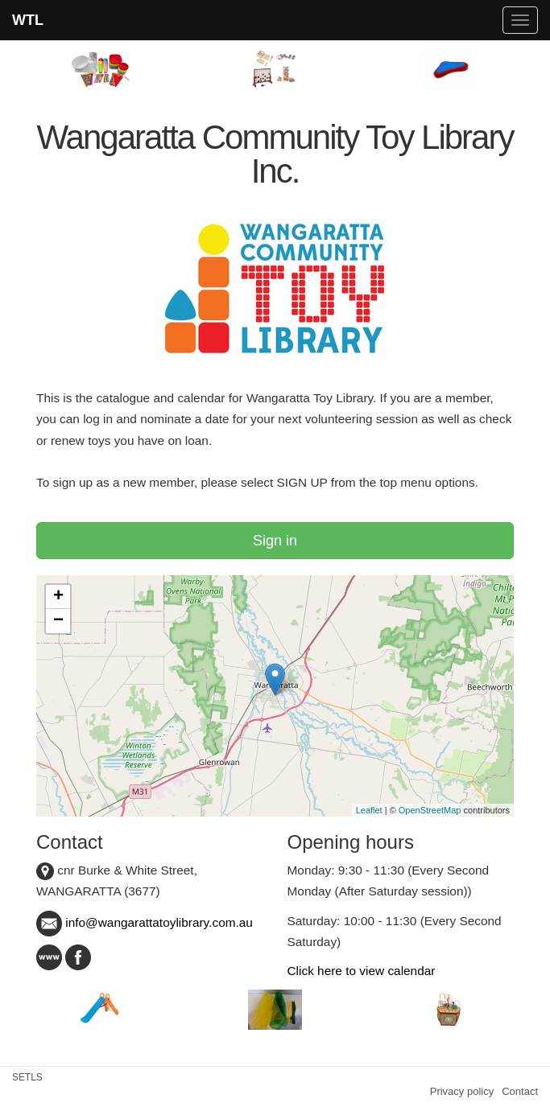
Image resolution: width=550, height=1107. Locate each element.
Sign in (275, 541)
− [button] (58, 621)
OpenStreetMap (430, 810)
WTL (27, 20)
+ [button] (58, 597)
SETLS (27, 1077)
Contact (520, 1091)
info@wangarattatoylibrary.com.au (144, 922)
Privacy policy (462, 1091)
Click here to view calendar (361, 970)
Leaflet (369, 810)
